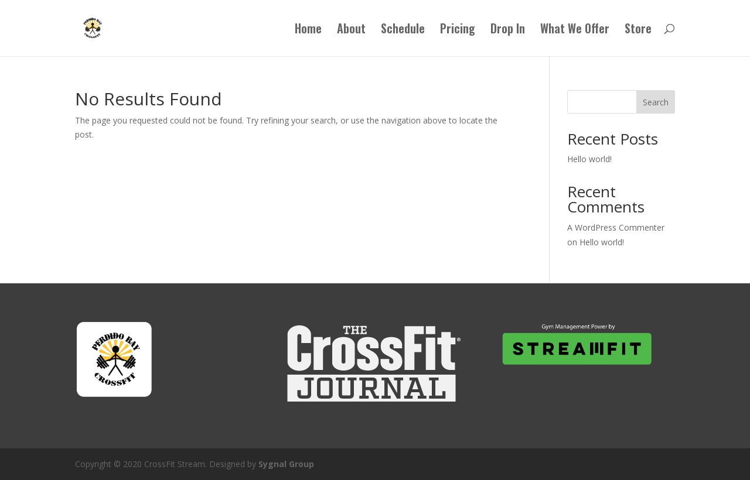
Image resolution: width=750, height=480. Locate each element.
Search (656, 102)
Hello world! (589, 158)
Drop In (507, 30)
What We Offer (574, 30)
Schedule (403, 30)
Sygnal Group (286, 463)
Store (638, 30)
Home (308, 30)
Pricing (457, 30)
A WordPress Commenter (615, 227)
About (351, 30)
